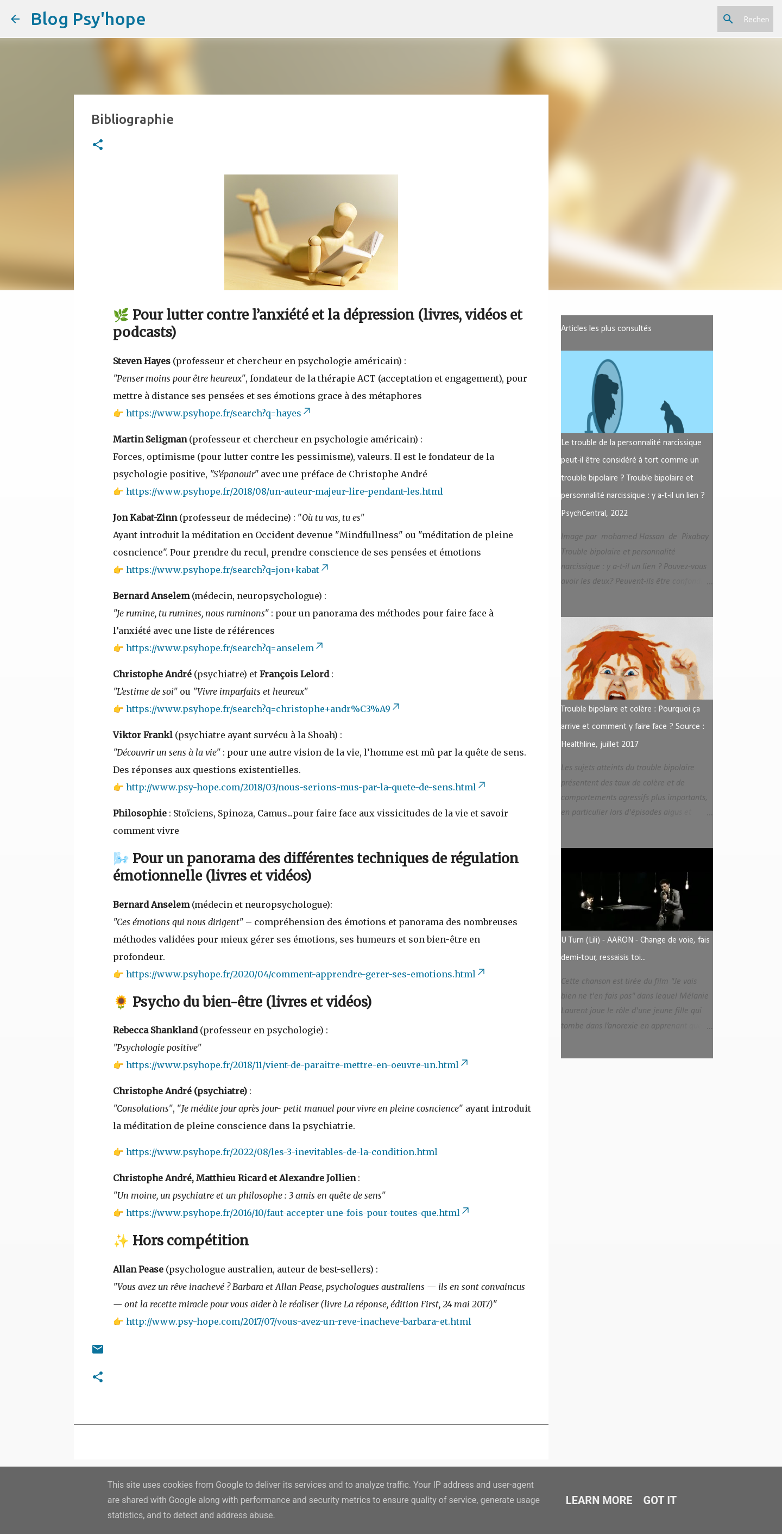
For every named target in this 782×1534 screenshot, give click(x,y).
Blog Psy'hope (88, 18)
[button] (97, 145)
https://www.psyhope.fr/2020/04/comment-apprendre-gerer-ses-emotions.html (306, 974)
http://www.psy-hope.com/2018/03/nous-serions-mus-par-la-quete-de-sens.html (306, 787)
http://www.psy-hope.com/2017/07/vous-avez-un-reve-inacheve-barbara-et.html (298, 1321)
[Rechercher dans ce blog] (716, 19)
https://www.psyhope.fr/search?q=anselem (225, 648)
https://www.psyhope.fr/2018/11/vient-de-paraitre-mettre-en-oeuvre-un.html (298, 1064)
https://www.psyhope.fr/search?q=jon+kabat (228, 569)
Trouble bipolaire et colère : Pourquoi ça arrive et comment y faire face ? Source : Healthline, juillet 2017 (632, 727)
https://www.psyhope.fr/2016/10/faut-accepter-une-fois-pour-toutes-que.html (298, 1212)
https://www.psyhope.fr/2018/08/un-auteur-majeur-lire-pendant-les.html (284, 491)
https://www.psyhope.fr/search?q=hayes (219, 413)
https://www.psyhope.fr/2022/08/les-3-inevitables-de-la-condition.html (282, 1151)
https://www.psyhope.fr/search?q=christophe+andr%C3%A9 (263, 708)
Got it (660, 1500)
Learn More (599, 1500)
